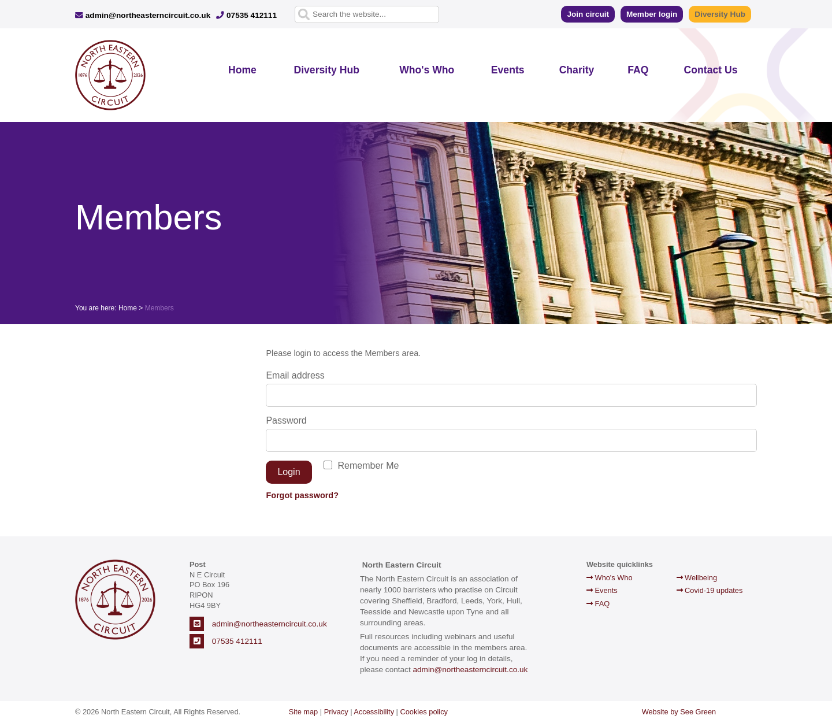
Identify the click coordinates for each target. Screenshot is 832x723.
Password (286, 420)
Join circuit (588, 14)
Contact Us (711, 70)
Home (242, 70)
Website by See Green (679, 711)
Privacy (336, 711)
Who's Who (426, 70)
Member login (651, 14)
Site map (303, 711)
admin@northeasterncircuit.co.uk (142, 15)
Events (508, 70)
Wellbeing (697, 577)
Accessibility (374, 711)
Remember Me (368, 465)
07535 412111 (246, 15)
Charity (577, 70)
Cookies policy (424, 711)
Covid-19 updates (710, 590)
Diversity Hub (719, 14)
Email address (295, 375)
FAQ (637, 70)
